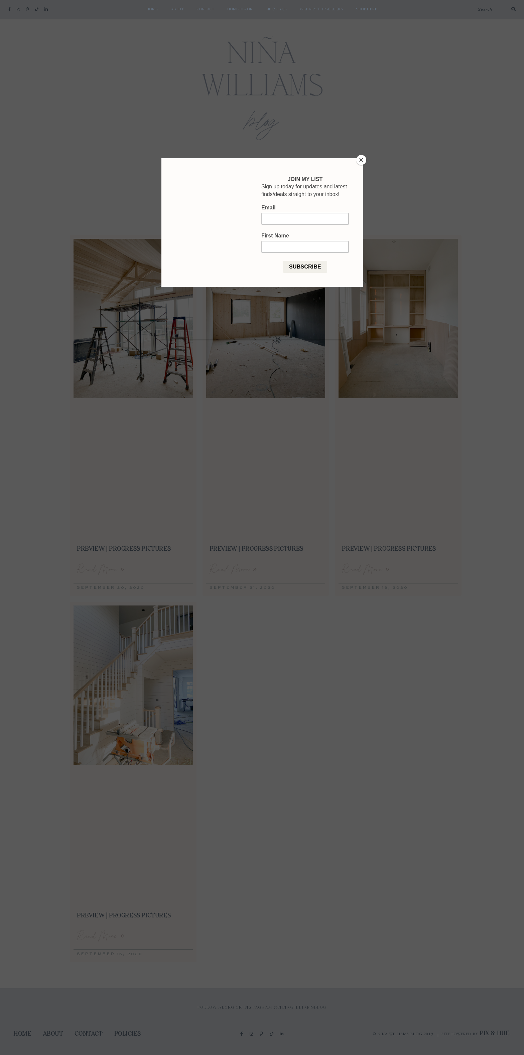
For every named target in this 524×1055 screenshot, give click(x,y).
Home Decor (239, 9)
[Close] (361, 160)
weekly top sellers (321, 9)
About (177, 9)
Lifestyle (276, 9)
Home (152, 9)
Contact (206, 9)
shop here (366, 9)
